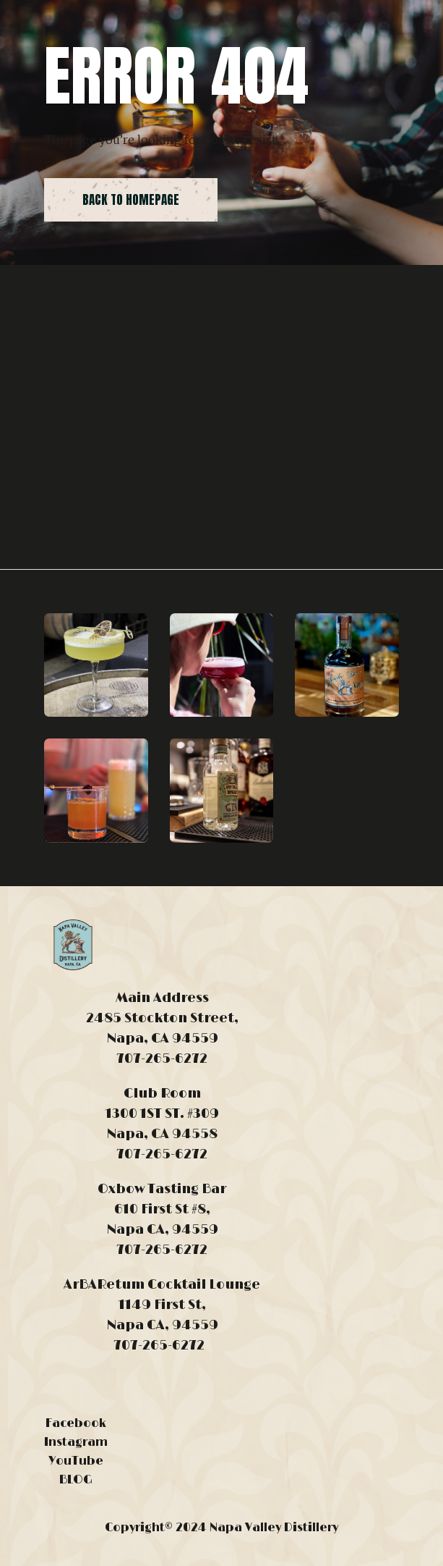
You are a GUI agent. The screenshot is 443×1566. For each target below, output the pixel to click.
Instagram (76, 1442)
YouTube (75, 1461)
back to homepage (130, 199)
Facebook (76, 1423)
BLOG (76, 1480)
